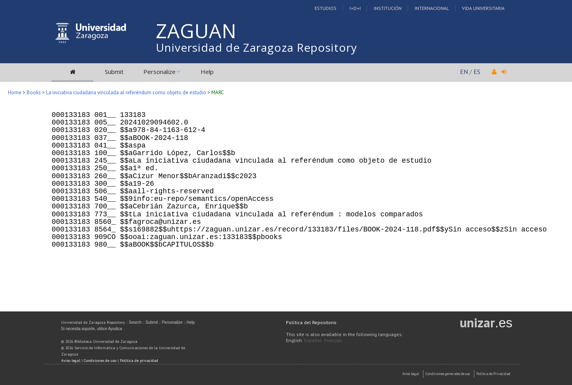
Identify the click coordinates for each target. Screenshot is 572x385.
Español (313, 340)
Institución (388, 8)
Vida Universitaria (483, 8)
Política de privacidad (139, 360)
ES (476, 72)
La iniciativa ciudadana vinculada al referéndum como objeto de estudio (126, 92)
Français (333, 340)
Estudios (325, 8)
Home (14, 92)
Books (34, 92)
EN (464, 72)
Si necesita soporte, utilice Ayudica (91, 329)
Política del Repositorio (311, 322)
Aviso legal (70, 360)
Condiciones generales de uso (447, 373)
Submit (114, 72)
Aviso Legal (410, 373)
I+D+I (355, 8)
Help (207, 72)
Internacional (432, 8)
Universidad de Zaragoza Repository (256, 47)
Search (135, 322)
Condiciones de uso (100, 360)
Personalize (159, 72)
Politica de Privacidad (493, 373)
